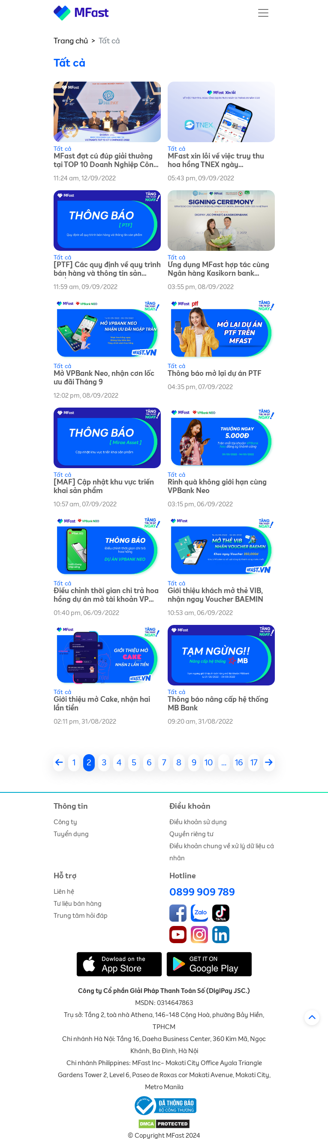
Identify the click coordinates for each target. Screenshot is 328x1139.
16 (239, 762)
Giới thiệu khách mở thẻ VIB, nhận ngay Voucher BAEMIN (215, 595)
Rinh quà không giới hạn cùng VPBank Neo (217, 487)
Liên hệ (64, 892)
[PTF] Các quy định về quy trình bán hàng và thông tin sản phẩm (107, 270)
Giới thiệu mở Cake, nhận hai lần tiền (102, 704)
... (223, 762)
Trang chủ (71, 41)
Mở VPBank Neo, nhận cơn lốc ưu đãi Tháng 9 (104, 378)
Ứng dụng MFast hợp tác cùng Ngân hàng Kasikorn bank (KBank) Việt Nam (218, 270)
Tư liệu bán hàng (78, 904)
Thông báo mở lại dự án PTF (215, 374)
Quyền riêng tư (191, 834)
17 (254, 762)
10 (209, 762)
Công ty (65, 822)
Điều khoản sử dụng (198, 822)
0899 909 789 (202, 892)
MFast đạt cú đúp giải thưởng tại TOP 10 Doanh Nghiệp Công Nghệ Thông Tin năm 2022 (106, 161)
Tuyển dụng (71, 834)
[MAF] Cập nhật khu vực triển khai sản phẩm (104, 487)
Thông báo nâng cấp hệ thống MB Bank (218, 704)
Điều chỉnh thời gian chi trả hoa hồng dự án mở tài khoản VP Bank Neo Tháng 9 (106, 596)
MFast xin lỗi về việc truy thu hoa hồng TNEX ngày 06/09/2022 (216, 161)
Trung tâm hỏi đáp (81, 916)
